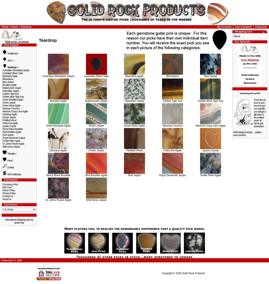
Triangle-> (10, 153)
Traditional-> (11, 53)
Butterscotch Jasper (12, 87)
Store (14, 26)
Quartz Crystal (9, 126)
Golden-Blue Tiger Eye (13, 96)
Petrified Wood (9, 120)
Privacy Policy (9, 193)
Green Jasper (9, 102)
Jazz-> (8, 60)
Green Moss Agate (11, 105)
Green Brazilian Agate (13, 99)
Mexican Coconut (11, 108)
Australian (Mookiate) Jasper (16, 70)
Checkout (261, 26)
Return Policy (9, 190)
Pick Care (7, 187)
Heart (7, 160)
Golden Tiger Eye (11, 93)
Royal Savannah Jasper (14, 137)
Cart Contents (243, 26)
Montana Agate (10, 114)
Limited (8, 167)
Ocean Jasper (9, 117)
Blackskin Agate (10, 76)
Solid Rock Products (193, 273)
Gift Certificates (12, 174)
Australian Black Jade (13, 73)
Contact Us (8, 196)
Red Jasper (8, 134)
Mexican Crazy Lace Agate (15, 111)
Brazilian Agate (10, 85)
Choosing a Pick (10, 184)
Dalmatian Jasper (11, 90)
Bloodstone (8, 79)
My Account (224, 26)
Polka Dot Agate (10, 123)
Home (5, 26)
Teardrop (26, 26)
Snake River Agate (11, 140)
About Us (7, 199)
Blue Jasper (8, 82)
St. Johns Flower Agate (13, 143)
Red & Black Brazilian (13, 129)
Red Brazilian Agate (12, 132)
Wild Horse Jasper (11, 146)
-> (10, 67)
